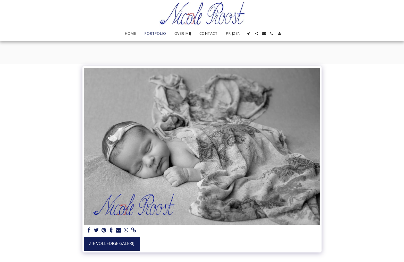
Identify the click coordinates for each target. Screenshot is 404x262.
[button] (248, 33)
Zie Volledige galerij (111, 243)
